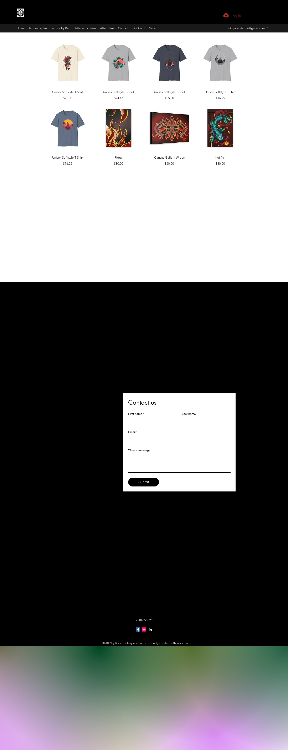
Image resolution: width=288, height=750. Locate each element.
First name (136, 414)
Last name (189, 413)
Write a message (139, 450)
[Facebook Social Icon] (138, 629)
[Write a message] (179, 463)
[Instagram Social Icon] (144, 629)
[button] (267, 27)
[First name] (151, 421)
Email (132, 432)
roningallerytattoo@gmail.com (245, 28)
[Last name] (205, 421)
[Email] (178, 439)
